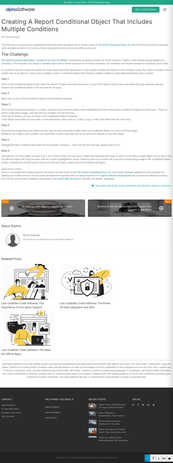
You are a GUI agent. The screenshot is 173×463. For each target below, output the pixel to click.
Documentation (52, 412)
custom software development (115, 175)
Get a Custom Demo (145, 9)
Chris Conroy (11, 37)
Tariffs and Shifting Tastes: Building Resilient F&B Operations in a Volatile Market (113, 439)
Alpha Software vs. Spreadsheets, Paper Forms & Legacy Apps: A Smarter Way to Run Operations (113, 414)
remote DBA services (67, 178)
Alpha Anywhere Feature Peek (134, 186)
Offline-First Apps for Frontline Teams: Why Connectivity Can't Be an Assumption (112, 430)
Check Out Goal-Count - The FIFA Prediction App (88, 2)
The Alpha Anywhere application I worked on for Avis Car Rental (34, 60)
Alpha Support (52, 407)
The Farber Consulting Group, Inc (114, 45)
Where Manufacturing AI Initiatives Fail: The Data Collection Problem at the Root (112, 422)
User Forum (51, 417)
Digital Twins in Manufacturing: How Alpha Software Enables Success (112, 406)
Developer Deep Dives (106, 186)
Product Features (161, 186)
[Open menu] (165, 9)
